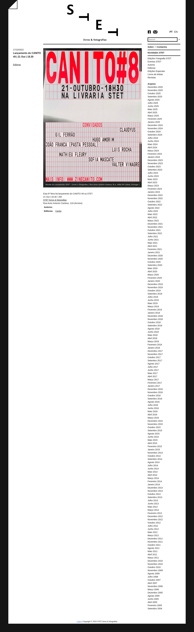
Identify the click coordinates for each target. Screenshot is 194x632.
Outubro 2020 (154, 262)
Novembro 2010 (155, 564)
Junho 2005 (153, 599)
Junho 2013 (153, 503)
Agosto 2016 (154, 402)
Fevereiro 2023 (155, 189)
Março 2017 (153, 379)
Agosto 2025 (154, 100)
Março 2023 (153, 185)
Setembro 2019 (155, 294)
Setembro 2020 (155, 265)
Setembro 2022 (155, 204)
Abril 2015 (152, 443)
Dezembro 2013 (155, 487)
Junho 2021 (153, 239)
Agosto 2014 (154, 462)
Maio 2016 (152, 411)
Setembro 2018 (155, 325)
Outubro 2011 (154, 545)
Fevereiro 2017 (155, 383)
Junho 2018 (153, 332)
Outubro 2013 (154, 494)
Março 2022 (153, 220)
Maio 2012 (152, 532)
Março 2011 (153, 557)
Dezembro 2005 (155, 592)
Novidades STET (156, 52)
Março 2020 (153, 274)
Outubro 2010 (154, 567)
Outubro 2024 (154, 131)
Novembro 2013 (155, 491)
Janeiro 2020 (154, 281)
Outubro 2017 (154, 357)
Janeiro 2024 (154, 157)
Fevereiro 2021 (155, 249)
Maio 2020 (152, 268)
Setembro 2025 (155, 96)
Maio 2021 (152, 243)
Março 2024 (153, 150)
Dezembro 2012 (155, 516)
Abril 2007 (152, 583)
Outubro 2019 (154, 290)
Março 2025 (153, 115)
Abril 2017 (152, 376)
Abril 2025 (152, 112)
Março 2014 (153, 478)
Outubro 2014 (154, 456)
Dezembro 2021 (155, 224)
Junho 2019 (153, 300)
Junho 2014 (153, 468)
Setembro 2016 (155, 398)
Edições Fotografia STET (159, 58)
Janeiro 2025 (154, 122)
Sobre (151, 47)
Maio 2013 (152, 507)
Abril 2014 (152, 475)
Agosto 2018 (154, 329)
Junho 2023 (153, 176)
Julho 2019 (153, 297)
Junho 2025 (153, 106)
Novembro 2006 (155, 586)
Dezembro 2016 (155, 389)
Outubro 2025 (154, 93)
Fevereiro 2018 (155, 344)
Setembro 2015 (155, 430)
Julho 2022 (153, 211)
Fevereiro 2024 (155, 154)
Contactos (162, 47)
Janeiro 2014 (154, 484)
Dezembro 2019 (155, 284)
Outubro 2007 (154, 580)
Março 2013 (153, 510)
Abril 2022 (152, 217)
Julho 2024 (153, 138)
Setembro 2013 (155, 497)
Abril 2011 (152, 554)
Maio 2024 (152, 144)
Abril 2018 (152, 338)
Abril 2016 (152, 414)
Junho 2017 (153, 370)
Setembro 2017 (155, 360)
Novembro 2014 (155, 453)
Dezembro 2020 (155, 255)
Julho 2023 (153, 173)
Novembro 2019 (155, 287)
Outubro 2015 (154, 427)
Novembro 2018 (155, 319)
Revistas (152, 77)
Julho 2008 (153, 577)
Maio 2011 (152, 551)
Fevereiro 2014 (155, 481)
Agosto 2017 (154, 363)
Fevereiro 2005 (155, 605)
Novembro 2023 (155, 163)
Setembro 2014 (155, 459)
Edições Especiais (156, 71)
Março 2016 (153, 418)
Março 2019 (153, 306)
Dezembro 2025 (155, 87)
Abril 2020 (152, 271)
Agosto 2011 (154, 548)
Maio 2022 (152, 214)
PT (170, 32)
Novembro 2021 (155, 227)
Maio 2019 (152, 303)
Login (79, 621)
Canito (58, 211)
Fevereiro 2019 (155, 309)
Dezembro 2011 (155, 538)
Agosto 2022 (154, 208)
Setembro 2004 (155, 608)
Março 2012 (153, 535)
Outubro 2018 (154, 322)
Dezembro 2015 (155, 421)
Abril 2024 (152, 147)
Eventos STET (154, 61)
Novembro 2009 (155, 570)
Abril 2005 (152, 602)
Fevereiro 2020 (155, 278)
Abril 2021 (152, 246)
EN (176, 32)
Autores (151, 65)
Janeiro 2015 (154, 449)
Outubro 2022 (154, 201)
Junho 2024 (153, 141)
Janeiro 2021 (154, 252)
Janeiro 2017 (154, 386)
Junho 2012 (153, 529)
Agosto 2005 (154, 596)
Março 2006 (153, 589)
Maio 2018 (152, 335)
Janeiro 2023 (154, 192)
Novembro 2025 (155, 90)
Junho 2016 (153, 408)
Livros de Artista (155, 74)
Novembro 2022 (155, 198)
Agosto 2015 (154, 433)
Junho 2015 (153, 437)
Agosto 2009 (154, 573)
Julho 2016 (153, 405)
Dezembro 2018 (155, 316)
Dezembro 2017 (155, 351)
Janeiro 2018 (154, 348)
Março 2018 (153, 341)
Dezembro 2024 (155, 125)
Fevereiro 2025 (155, 119)
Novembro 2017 (155, 354)
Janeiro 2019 (154, 313)
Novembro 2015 (155, 424)
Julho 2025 (153, 103)
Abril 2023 (152, 182)
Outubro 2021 (154, 230)
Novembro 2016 (155, 392)
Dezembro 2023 (155, 160)
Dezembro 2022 (155, 195)
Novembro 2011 (155, 542)
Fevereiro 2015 (155, 446)
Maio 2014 (152, 472)
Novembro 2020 (155, 259)
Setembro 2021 (155, 233)
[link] (55, 200)
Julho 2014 (153, 465)
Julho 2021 (153, 236)
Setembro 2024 (155, 135)
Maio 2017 (152, 373)
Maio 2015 (152, 440)
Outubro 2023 (154, 166)
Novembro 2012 (155, 519)
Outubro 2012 (154, 522)
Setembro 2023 (155, 170)
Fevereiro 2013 (155, 513)
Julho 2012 (153, 526)
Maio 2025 (152, 109)
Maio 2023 (152, 179)
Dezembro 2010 (155, 561)
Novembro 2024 (155, 128)
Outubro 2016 (154, 395)
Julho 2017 (153, 367)
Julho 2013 (153, 500)
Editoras (17, 64)
